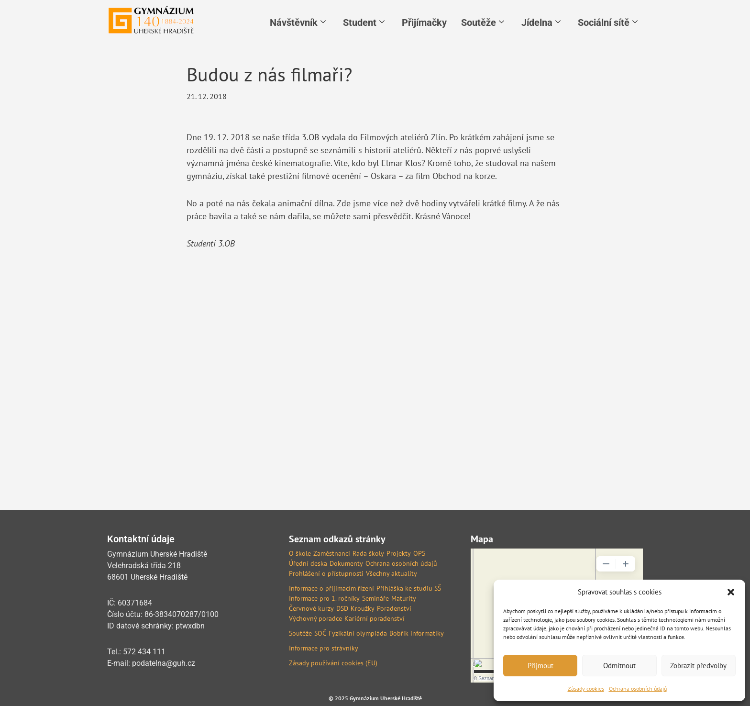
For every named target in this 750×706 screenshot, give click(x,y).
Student (364, 22)
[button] (731, 592)
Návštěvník (298, 22)
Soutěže (482, 22)
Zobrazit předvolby (698, 665)
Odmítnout (619, 665)
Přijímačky (424, 22)
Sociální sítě (608, 22)
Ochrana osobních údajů (638, 688)
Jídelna (541, 22)
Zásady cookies (586, 688)
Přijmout (540, 665)
